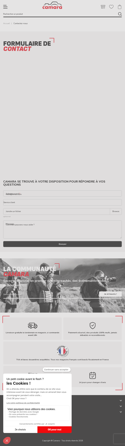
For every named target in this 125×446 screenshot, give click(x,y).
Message (10, 224)
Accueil (6, 23)
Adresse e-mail (12, 193)
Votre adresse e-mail (12, 294)
